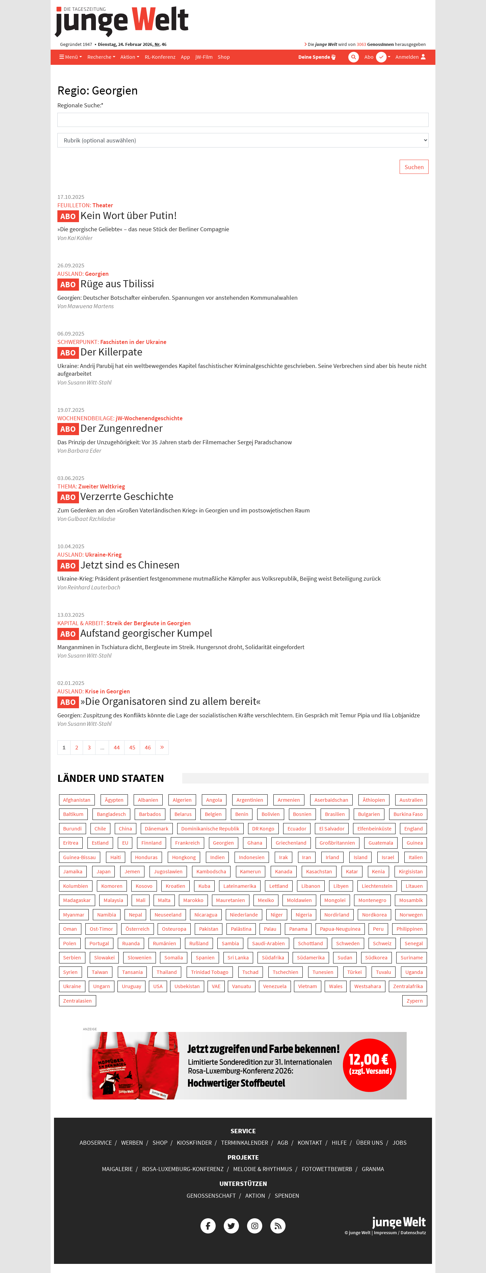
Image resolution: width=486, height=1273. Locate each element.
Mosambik (411, 900)
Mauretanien (230, 900)
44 (117, 747)
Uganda (414, 972)
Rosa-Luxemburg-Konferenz (183, 1169)
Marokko (193, 900)
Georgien (223, 843)
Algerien (182, 800)
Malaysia (113, 900)
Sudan (345, 957)
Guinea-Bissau (79, 857)
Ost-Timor (101, 929)
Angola (214, 800)
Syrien (70, 972)
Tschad (250, 972)
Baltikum (73, 814)
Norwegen (411, 914)
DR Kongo (263, 828)
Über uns (369, 1142)
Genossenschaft (211, 1195)
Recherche (99, 57)
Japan (104, 871)
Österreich (138, 929)
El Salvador (332, 828)
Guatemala (381, 843)
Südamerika (311, 957)
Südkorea (376, 957)
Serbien (72, 957)
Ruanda (131, 943)
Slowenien (140, 957)
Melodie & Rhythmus (262, 1169)
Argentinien (250, 800)
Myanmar (73, 914)
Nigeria (304, 914)
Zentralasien (77, 1001)
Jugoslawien (168, 871)
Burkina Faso (408, 814)
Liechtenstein (377, 886)
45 (132, 747)
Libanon (310, 886)
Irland (332, 857)
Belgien (213, 814)
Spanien (205, 957)
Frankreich (187, 843)
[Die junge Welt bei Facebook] (207, 1225)
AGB (282, 1142)
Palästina (241, 929)
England (413, 828)
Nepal (135, 914)
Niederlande (244, 914)
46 (148, 747)
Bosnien (302, 814)
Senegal (414, 943)
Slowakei (104, 957)
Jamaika (72, 871)
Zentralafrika (408, 986)
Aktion (127, 57)
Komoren (112, 886)
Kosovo (144, 886)
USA (158, 986)
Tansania (132, 972)
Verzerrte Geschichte (126, 496)
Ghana (254, 843)
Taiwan (100, 972)
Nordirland (336, 914)
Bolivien (271, 814)
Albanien (148, 800)
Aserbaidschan (331, 800)
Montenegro (372, 900)
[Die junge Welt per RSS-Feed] (278, 1225)
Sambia (230, 943)
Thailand (167, 972)
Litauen (414, 886)
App (185, 57)
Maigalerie (117, 1169)
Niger (277, 914)
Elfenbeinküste (374, 828)
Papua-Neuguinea (340, 929)
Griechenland (291, 843)
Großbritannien (337, 843)
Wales (336, 986)
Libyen (341, 886)
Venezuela (275, 986)
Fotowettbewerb (327, 1169)
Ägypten (114, 800)
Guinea (415, 843)
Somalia (173, 957)
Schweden (348, 943)
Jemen (132, 871)
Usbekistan (187, 986)
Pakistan (208, 929)
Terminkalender (244, 1142)
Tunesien (323, 972)
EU (125, 843)
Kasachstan (319, 871)
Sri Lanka (238, 957)
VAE (216, 986)
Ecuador (297, 828)
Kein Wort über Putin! (128, 215)
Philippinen (410, 929)
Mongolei (335, 900)
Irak (283, 857)
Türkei (354, 972)
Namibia (106, 914)
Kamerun (250, 871)
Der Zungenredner (121, 428)
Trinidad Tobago (209, 972)
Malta (164, 900)
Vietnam (307, 986)
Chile (100, 828)
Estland (100, 843)
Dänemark (156, 828)
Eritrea (70, 843)
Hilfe (339, 1142)
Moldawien (299, 900)
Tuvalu (383, 972)
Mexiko (266, 900)
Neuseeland (168, 914)
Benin (241, 814)
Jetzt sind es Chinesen (130, 565)
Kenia (378, 871)
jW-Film (204, 57)
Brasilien (335, 814)
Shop (224, 57)
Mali (140, 900)
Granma (373, 1169)
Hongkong (184, 857)
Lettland (278, 886)
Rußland (199, 943)
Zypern (415, 1001)
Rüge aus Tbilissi (117, 283)
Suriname (412, 957)
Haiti (115, 857)
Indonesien (252, 857)
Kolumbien (75, 886)
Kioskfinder (194, 1142)
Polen (69, 943)
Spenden (287, 1195)
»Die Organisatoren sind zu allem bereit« (170, 701)
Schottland (310, 943)
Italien (416, 857)
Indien (217, 857)
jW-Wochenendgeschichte (149, 418)
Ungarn (101, 986)
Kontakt (310, 1142)
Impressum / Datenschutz (400, 1233)
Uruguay (131, 986)
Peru (378, 929)
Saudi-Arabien (268, 943)
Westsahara (367, 986)
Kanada (283, 871)
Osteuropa (174, 929)
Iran (306, 857)
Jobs (400, 1142)
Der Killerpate (111, 352)
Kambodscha (211, 871)
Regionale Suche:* (80, 105)
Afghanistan (76, 800)
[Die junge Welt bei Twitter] (231, 1225)
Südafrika (273, 957)
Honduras (146, 857)
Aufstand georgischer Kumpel (146, 633)
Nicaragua (205, 914)
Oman (70, 929)
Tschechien (285, 972)
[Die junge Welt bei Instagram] (254, 1225)
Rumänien (164, 943)
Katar (352, 871)
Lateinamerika (239, 886)
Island (361, 857)
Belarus (183, 814)
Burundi (72, 828)
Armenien (289, 800)
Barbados (150, 814)
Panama (298, 929)
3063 (361, 44)
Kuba (204, 886)
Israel (388, 857)
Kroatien (175, 886)
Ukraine (72, 986)
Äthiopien (374, 800)
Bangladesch (111, 814)
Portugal (99, 943)
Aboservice (96, 1142)
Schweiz (382, 943)
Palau (270, 929)
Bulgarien (369, 814)
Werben (132, 1142)
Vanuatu (241, 986)
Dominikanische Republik (210, 828)
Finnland (151, 843)
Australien (411, 800)
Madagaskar (77, 900)
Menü (68, 57)
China (125, 828)
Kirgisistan (411, 871)
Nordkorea (374, 914)
